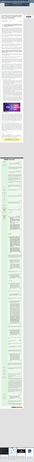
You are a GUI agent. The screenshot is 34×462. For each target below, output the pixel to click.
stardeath (4, 161)
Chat (12, 0)
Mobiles (30, 1)
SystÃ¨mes (33, 1)
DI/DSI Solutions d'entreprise (6, 1)
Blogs (10, 0)
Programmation (23, 1)
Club (25, 0)
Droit (23, 0)
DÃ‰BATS (21, 2)
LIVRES (11, 2)
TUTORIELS (4, 2)
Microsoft (15, 1)
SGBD (26, 1)
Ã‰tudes (21, 0)
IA (11, 1)
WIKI (23, 2)
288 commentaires (14, 19)
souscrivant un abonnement (15, 139)
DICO (24, 2)
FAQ (8, 0)
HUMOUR (27, 2)
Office (28, 1)
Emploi (18, 0)
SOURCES (19, 2)
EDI (21, 1)
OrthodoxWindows (4, 215)
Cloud (10, 1)
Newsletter (15, 0)
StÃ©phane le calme (9, 19)
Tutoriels (6, 0)
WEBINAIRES (8, 2)
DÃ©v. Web (19, 1)
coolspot (4, 189)
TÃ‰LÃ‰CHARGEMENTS (14, 2)
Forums (3, 0)
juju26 (4, 367)
